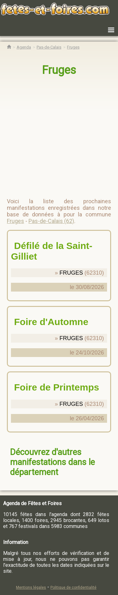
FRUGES (71, 273)
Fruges (59, 70)
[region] (59, 134)
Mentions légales (31, 587)
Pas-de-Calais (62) (51, 221)
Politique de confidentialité (73, 587)
